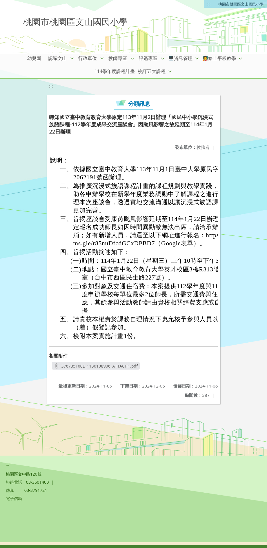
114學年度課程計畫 (115, 71)
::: (209, 4)
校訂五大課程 (152, 71)
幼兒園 (34, 58)
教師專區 (117, 58)
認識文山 (57, 58)
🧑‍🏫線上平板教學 (219, 58)
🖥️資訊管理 (180, 58)
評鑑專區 (148, 58)
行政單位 (87, 58)
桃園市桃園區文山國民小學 (241, 4)
